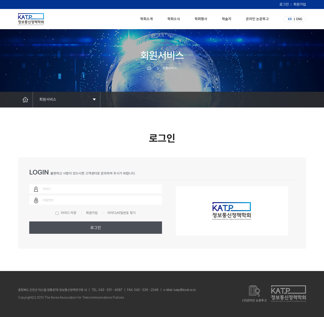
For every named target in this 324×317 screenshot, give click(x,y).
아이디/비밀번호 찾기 (121, 213)
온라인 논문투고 (257, 18)
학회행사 (201, 18)
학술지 (226, 18)
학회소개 (146, 18)
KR (290, 19)
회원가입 (299, 4)
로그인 (284, 4)
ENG (299, 19)
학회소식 (173, 18)
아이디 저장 (68, 213)
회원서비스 (47, 99)
